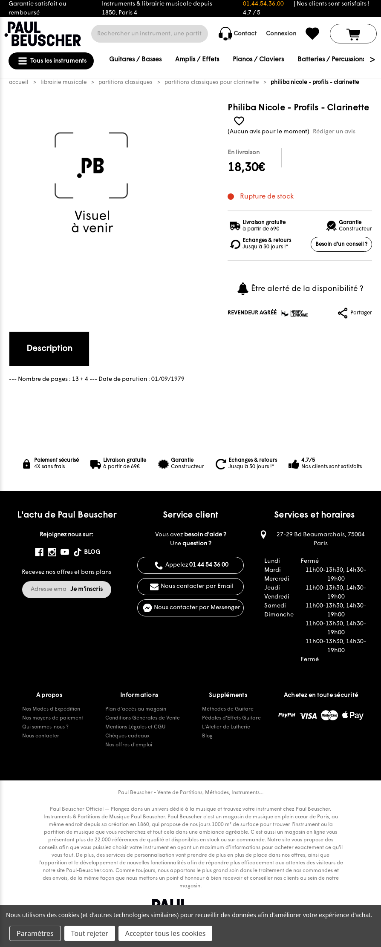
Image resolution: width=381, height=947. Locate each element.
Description (49, 349)
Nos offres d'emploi (128, 745)
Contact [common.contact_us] (238, 33)
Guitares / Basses (135, 60)
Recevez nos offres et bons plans (66, 572)
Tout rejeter (89, 933)
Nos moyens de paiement (52, 718)
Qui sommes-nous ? (45, 727)
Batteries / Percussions (331, 60)
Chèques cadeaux (127, 736)
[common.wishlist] (312, 33)
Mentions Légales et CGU (135, 727)
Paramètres (35, 933)
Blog (207, 736)
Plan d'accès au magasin (135, 709)
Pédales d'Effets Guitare (231, 718)
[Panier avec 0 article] (353, 33)
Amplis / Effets (197, 60)
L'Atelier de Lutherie (226, 727)
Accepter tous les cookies (165, 933)
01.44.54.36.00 (263, 4)
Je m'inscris (86, 589)
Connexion (281, 34)
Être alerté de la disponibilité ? (300, 288)
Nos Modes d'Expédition (51, 709)
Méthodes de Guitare (228, 709)
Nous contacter (40, 736)
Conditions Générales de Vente (142, 718)
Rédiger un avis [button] (334, 132)
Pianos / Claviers (258, 60)
